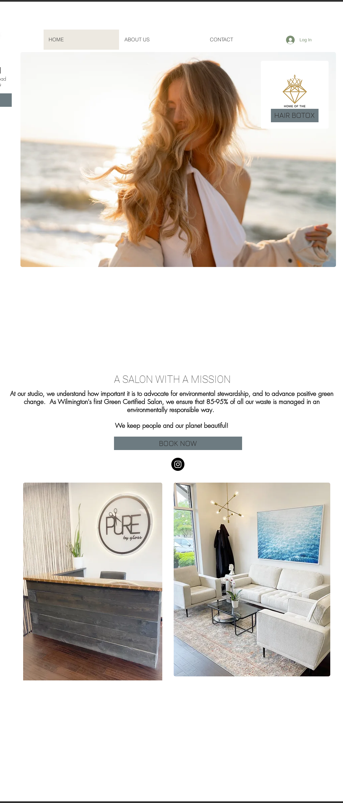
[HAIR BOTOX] (295, 115)
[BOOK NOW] (178, 443)
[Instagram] (177, 464)
